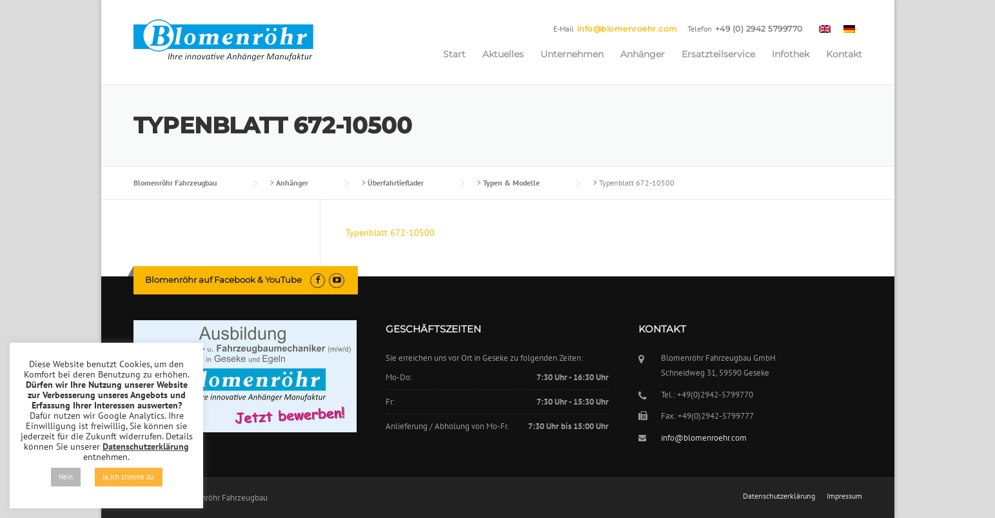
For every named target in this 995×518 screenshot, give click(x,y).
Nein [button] (66, 476)
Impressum (844, 496)
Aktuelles (503, 54)
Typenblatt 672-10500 (390, 232)
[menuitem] (825, 28)
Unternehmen (572, 54)
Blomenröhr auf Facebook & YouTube (223, 279)
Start (454, 54)
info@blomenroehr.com (627, 29)
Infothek (790, 54)
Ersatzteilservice (718, 54)
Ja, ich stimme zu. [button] (129, 476)
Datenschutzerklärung (779, 496)
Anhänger (642, 54)
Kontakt (844, 54)
